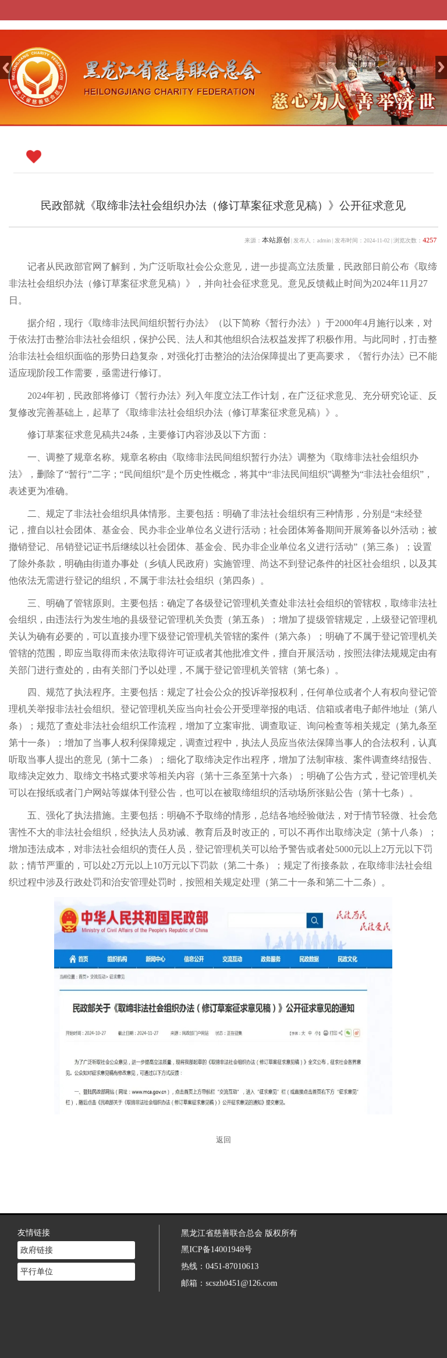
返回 (223, 1140)
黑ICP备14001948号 (216, 1233)
